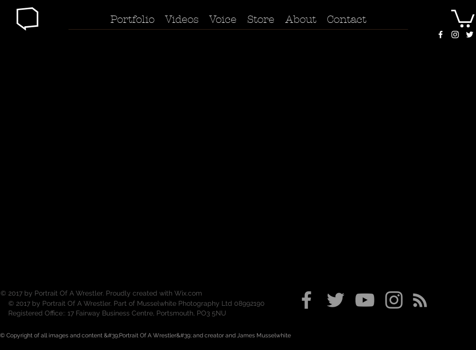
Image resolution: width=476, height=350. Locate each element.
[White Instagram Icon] (455, 34)
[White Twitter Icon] (470, 34)
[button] (27, 18)
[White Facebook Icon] (440, 34)
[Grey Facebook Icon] (306, 300)
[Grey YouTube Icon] (364, 300)
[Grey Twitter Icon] (335, 300)
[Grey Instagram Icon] (394, 300)
